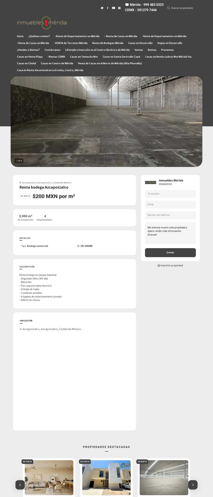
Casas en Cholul (26, 63)
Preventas (167, 49)
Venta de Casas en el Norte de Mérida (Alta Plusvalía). (110, 63)
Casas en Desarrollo (140, 43)
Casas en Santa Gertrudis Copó (121, 56)
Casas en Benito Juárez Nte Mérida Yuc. (168, 56)
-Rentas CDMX (56, 56)
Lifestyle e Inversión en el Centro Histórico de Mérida (97, 49)
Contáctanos (53, 49)
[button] (20, 485)
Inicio (20, 36)
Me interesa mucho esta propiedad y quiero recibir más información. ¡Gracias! (170, 233)
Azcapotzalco (29, 182)
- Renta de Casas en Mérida (120, 36)
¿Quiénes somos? (39, 36)
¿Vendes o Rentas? (28, 49)
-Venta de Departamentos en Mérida (164, 36)
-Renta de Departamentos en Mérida (77, 36)
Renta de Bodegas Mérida (107, 43)
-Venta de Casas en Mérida (33, 43)
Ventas (139, 49)
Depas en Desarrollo (169, 43)
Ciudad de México (62, 182)
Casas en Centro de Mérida (57, 63)
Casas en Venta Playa (30, 56)
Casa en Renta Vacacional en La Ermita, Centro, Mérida (50, 70)
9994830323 (165, 184)
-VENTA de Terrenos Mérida (70, 43)
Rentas (152, 49)
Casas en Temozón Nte (84, 56)
